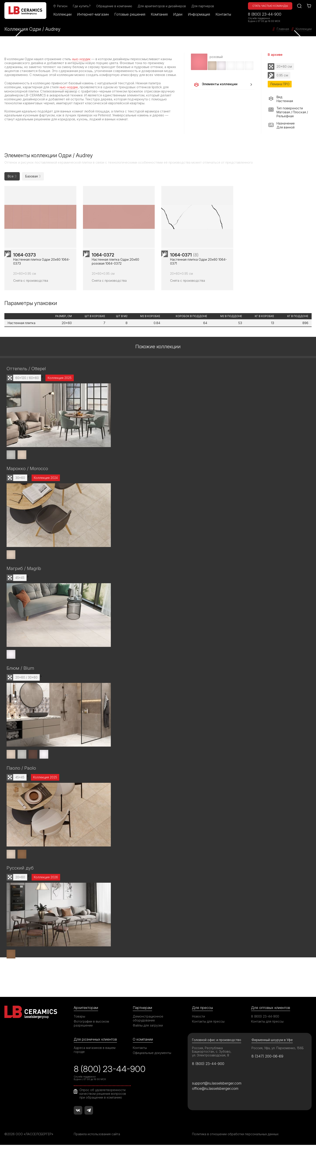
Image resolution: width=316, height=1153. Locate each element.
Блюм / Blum (20, 676)
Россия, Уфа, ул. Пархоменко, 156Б (277, 1055)
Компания (159, 14)
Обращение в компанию (115, 6)
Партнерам (142, 1015)
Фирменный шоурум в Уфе (272, 1047)
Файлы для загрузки (148, 1033)
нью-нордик (81, 59)
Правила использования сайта (97, 1142)
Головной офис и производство (216, 1047)
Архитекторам (86, 1015)
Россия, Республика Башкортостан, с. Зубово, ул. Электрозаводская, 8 (211, 1059)
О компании (143, 1047)
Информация (199, 14)
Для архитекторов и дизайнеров (162, 6)
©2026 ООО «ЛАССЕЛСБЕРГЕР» (29, 1142)
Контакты (224, 14)
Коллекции (63, 14)
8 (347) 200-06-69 (267, 1064)
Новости (198, 1024)
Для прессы (202, 1015)
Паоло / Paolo (21, 776)
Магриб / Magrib (24, 576)
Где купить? (82, 6)
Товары (79, 1024)
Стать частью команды (270, 5)
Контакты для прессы (208, 1029)
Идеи (178, 14)
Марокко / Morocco (27, 476)
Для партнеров (203, 6)
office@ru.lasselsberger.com (215, 1096)
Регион (60, 6)
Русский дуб (20, 875)
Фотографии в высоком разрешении (91, 1031)
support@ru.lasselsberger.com (216, 1091)
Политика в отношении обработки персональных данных (235, 1142)
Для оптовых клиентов (270, 1015)
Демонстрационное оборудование (148, 1026)
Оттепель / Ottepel (26, 377)
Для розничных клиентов (95, 1047)
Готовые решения (130, 14)
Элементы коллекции (215, 84)
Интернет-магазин (93, 14)
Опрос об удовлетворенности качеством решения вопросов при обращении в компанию (102, 1101)
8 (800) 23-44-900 (264, 14)
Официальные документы (152, 1060)
